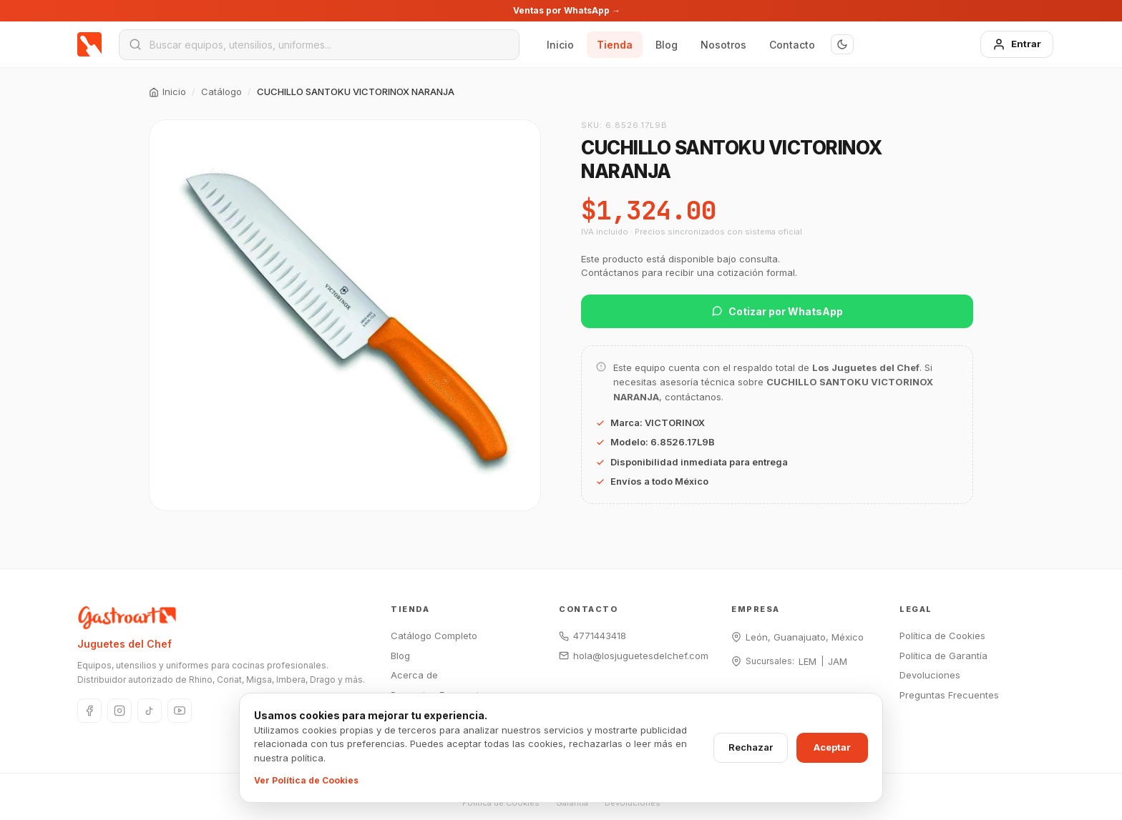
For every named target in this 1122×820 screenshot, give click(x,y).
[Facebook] (89, 710)
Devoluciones (929, 675)
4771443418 (592, 635)
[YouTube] (179, 710)
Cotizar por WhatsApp (777, 311)
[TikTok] (149, 710)
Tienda (615, 45)
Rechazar (750, 747)
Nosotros (723, 45)
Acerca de (414, 675)
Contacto (792, 45)
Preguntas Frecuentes (949, 695)
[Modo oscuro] (842, 44)
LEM (807, 661)
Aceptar (832, 747)
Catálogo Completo (434, 635)
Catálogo (221, 91)
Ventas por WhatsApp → (566, 10)
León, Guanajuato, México (805, 637)
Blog (666, 45)
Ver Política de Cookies (306, 780)
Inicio (560, 45)
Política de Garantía (943, 655)
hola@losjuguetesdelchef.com (633, 655)
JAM (837, 661)
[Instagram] (119, 710)
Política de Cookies (942, 635)
